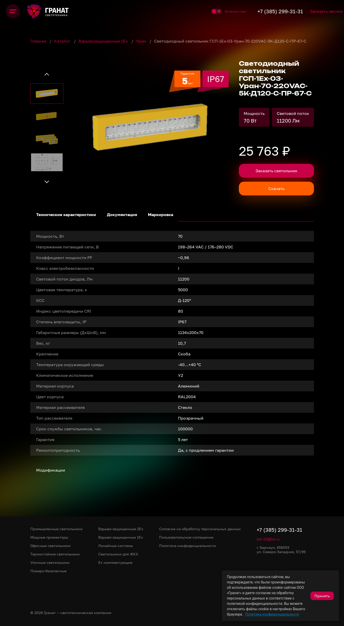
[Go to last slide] (47, 74)
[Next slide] (47, 181)
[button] (46, 93)
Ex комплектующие (115, 562)
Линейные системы (115, 545)
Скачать (276, 188)
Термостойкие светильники (55, 554)
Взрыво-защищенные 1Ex (120, 537)
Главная (38, 41)
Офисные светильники (50, 545)
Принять (322, 596)
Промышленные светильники (56, 529)
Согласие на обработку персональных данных (200, 529)
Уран (141, 41)
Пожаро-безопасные (48, 571)
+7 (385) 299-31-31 (263, 11)
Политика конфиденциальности (272, 614)
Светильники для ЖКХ (118, 554)
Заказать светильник (276, 170)
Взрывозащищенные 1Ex (103, 41)
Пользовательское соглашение (186, 537)
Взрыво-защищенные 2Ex (120, 529)
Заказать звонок (319, 11)
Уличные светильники (50, 562)
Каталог (62, 41)
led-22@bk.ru (268, 539)
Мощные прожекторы (49, 537)
